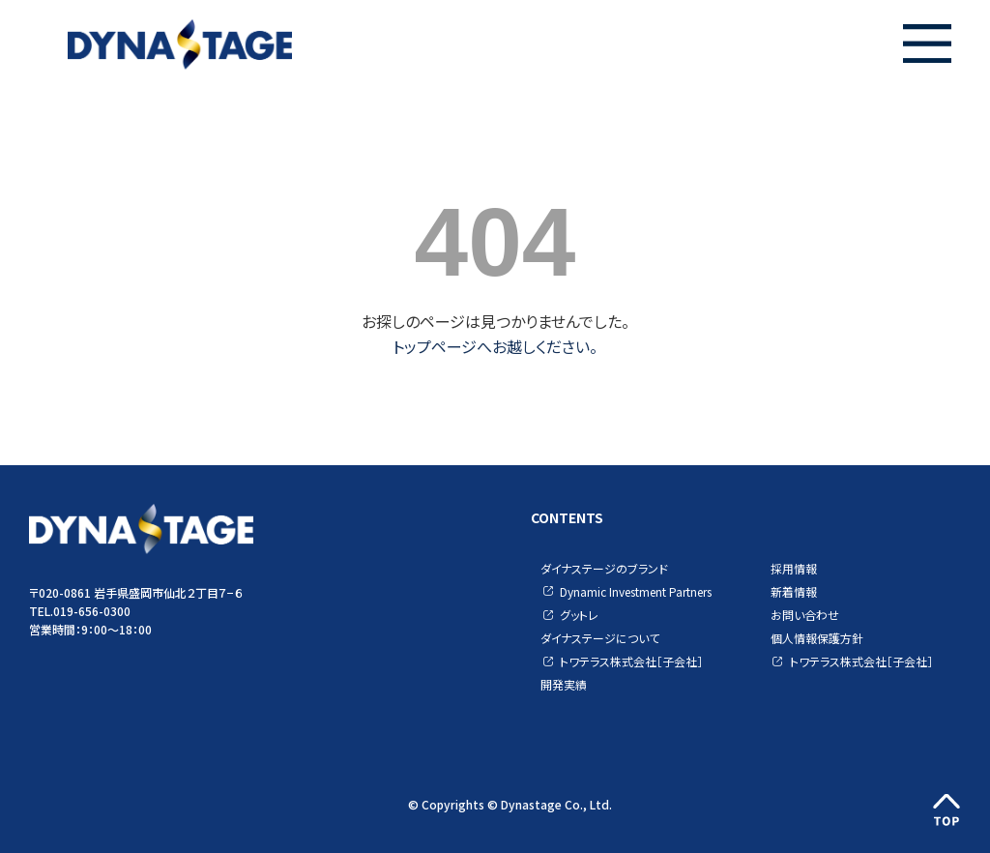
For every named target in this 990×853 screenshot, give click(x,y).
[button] (927, 43)
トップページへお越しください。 (495, 346)
